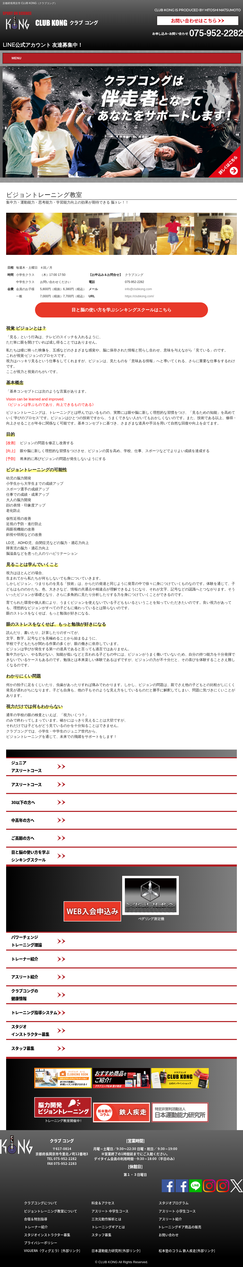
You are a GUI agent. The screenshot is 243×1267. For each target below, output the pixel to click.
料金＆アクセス (102, 1202)
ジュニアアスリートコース (26, 766)
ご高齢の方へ (22, 838)
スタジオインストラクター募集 (30, 1030)
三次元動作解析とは (106, 1218)
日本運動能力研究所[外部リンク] (116, 1250)
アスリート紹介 (24, 977)
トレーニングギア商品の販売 (179, 1226)
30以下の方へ (23, 802)
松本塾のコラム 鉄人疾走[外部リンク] (187, 1250)
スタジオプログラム (174, 1202)
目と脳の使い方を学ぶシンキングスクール (30, 856)
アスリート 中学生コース (110, 1211)
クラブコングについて (40, 1202)
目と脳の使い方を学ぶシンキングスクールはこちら (121, 309)
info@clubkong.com (138, 289)
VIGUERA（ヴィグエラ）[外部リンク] (52, 1250)
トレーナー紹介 (24, 959)
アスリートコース (26, 784)
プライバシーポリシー (40, 1242)
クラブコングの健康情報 (24, 994)
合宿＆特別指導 (35, 1218)
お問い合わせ (169, 1234)
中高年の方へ (22, 820)
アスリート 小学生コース (177, 1211)
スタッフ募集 (22, 1048)
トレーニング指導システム (34, 1012)
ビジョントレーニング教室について (50, 1211)
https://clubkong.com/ (139, 296)
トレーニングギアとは (108, 1226)
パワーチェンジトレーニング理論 (26, 941)
